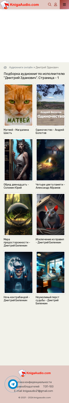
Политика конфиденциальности (32, 382)
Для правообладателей (24, 386)
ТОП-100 (48, 386)
